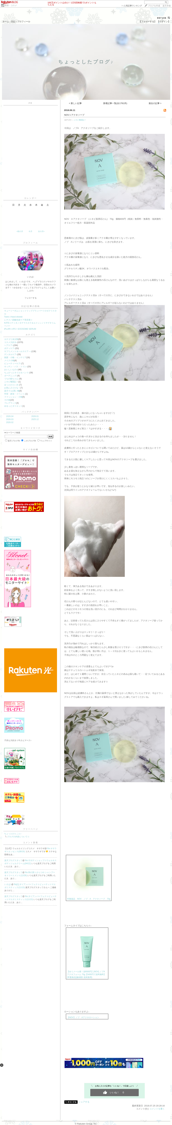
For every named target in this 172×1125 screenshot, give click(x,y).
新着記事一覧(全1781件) (115, 103)
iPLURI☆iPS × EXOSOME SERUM (20, 329)
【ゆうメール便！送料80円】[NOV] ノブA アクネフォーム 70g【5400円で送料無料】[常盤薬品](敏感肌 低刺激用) (86, 974)
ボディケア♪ (9, 348)
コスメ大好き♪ (10, 342)
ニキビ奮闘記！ (11, 382)
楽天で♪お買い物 (11, 391)
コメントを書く (157, 1108)
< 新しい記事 (75, 103)
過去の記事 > (155, 103)
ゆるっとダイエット (13, 406)
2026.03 (9, 419)
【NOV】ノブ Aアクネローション (83, 1017)
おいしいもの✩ (11, 369)
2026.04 (9, 416)
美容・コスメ (11, 5)
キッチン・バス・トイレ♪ (15, 366)
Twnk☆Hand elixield (13, 317)
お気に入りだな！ (12, 388)
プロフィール (23, 21)
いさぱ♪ (7, 884)
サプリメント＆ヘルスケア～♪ (17, 351)
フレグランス (10, 403)
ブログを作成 (154, 6)
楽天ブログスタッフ (13, 860)
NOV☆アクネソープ (74, 115)
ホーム (6, 21)
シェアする (84, 1102)
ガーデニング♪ (10, 375)
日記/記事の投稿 (30, 306)
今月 (30, 231)
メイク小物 (9, 360)
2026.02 (9, 422)
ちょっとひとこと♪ (12, 833)
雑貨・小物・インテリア (15, 357)
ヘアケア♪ (8, 345)
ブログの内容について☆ (18, 836)
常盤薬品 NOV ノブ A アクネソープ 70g (88, 899)
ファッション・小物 (13, 397)
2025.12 (35, 419)
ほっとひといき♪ (11, 385)
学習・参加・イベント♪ (14, 394)
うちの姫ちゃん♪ (11, 379)
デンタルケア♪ (10, 354)
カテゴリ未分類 (11, 339)
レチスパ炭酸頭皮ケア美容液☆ (18, 320)
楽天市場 (167, 6)
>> (131, 6)
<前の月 (19, 231)
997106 (161, 18)
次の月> (41, 231)
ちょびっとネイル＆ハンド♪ (16, 372)
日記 (13, 21)
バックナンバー (30, 412)
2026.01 (35, 416)
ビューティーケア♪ (12, 363)
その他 (7, 400)
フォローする (31, 298)
